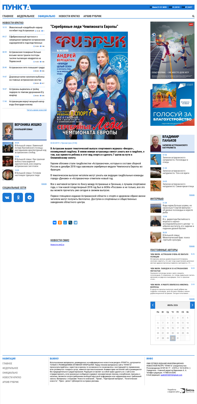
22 (168, 333)
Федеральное (25, 16)
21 (163, 333)
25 (183, 333)
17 (178, 328)
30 (173, 338)
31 (178, 338)
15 (168, 328)
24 (178, 333)
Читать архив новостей (37, 110)
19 (188, 328)
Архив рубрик (92, 16)
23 (173, 333)
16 (173, 328)
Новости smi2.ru (57, 244)
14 (163, 328)
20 (158, 333)
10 (178, 323)
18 (183, 328)
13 (158, 328)
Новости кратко (69, 16)
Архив (44, 184)
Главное (7, 16)
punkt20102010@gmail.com (171, 375)
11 (183, 323)
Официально (46, 16)
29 (168, 338)
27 (158, 338)
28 (163, 338)
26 (188, 333)
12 (188, 323)
